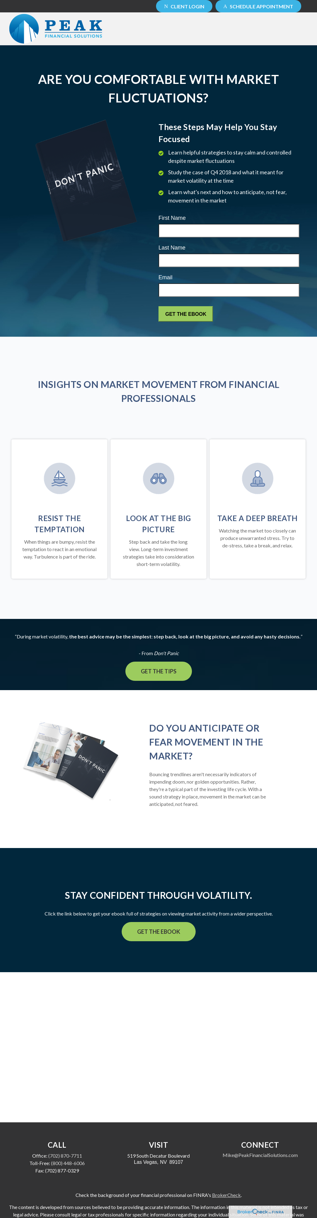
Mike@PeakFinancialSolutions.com (260, 1155)
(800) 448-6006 (68, 1163)
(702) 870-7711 (65, 1156)
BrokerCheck (226, 1195)
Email (165, 277)
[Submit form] (185, 314)
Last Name (171, 248)
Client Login (184, 6)
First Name (172, 218)
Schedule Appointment (258, 6)
